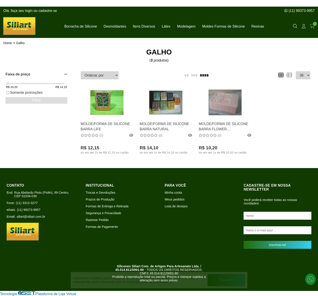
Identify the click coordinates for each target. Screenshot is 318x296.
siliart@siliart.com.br (31, 216)
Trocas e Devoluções (100, 192)
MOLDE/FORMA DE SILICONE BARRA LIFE (105, 126)
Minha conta (173, 192)
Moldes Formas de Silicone (223, 26)
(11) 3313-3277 (27, 203)
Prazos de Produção (100, 199)
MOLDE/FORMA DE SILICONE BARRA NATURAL (164, 126)
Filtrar (36, 100)
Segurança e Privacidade (103, 213)
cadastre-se (47, 11)
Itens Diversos (144, 26)
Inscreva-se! (277, 245)
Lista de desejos (176, 206)
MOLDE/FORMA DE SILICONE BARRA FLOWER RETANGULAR (223, 127)
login (29, 11)
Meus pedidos (175, 199)
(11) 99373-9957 (299, 11)
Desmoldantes (115, 26)
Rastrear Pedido (97, 220)
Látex (166, 26)
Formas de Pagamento (102, 227)
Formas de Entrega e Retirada (107, 206)
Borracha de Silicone (80, 26)
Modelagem (186, 26)
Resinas (257, 26)
